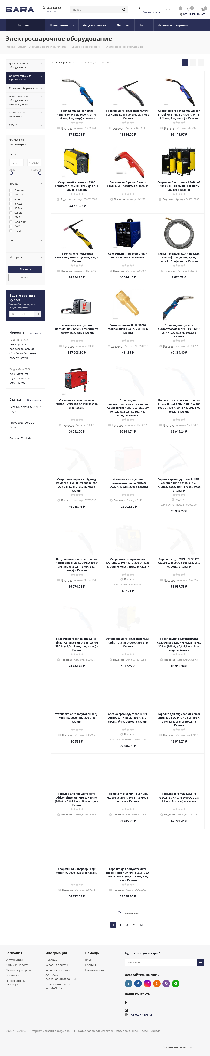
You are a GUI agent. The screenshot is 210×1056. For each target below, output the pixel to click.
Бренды (90, 965)
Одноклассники (157, 983)
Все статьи (34, 400)
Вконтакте (128, 983)
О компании (14, 959)
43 (141, 924)
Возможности (94, 970)
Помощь (51, 959)
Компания (14, 953)
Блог (88, 959)
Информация (56, 953)
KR (194, 14)
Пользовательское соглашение (58, 985)
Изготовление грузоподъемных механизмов (20, 378)
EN (198, 14)
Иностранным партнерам (15, 982)
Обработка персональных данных (61, 977)
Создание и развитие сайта (178, 1047)
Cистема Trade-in (20, 438)
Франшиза (13, 975)
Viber (166, 983)
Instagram (147, 983)
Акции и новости (17, 965)
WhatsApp (175, 983)
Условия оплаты (56, 965)
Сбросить (25, 277)
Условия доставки (57, 970)
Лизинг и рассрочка (19, 970)
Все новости (33, 333)
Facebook (138, 983)
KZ (185, 14)
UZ (189, 14)
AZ (203, 14)
